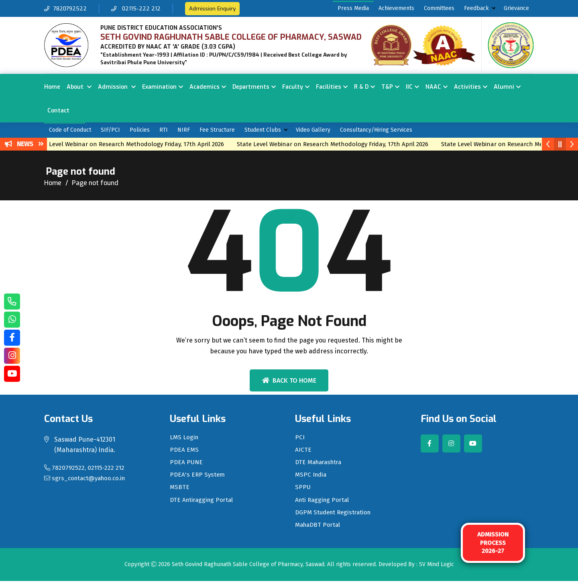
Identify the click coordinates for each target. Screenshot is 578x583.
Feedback (476, 8)
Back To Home (289, 380)
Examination (159, 87)
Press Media (353, 8)
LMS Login (184, 437)
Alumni (504, 87)
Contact (58, 110)
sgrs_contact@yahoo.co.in (88, 478)
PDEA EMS (184, 450)
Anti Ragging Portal (323, 502)
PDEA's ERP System (198, 476)
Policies (140, 129)
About (76, 87)
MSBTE (180, 489)
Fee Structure (217, 129)
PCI (300, 437)
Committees (439, 8)
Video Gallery (313, 129)
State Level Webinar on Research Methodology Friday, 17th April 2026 (134, 144)
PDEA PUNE (187, 463)
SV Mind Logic (436, 566)
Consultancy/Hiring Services (376, 129)
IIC (409, 87)
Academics (204, 87)
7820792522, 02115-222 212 (85, 467)
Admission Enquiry (216, 8)
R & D (361, 87)
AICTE (303, 450)
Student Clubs (262, 129)
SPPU (303, 489)
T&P (387, 87)
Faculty (292, 87)
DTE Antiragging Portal (203, 502)
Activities (467, 87)
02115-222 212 (138, 8)
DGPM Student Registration (335, 515)
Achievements (396, 8)
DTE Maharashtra (320, 463)
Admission (113, 87)
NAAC (433, 87)
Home (52, 87)
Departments (250, 87)
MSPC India (311, 476)
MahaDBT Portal (319, 527)
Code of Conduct (70, 129)
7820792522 (66, 8)
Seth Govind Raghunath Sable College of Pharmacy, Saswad (248, 566)
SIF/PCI (110, 129)
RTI (163, 129)
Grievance (516, 8)
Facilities (328, 87)
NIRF (183, 129)
